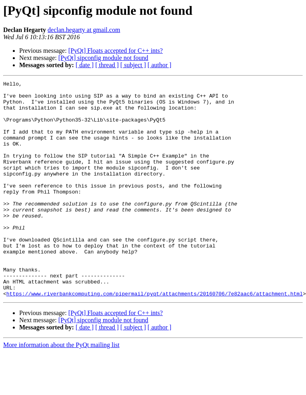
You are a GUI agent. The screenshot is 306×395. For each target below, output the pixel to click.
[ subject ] (133, 65)
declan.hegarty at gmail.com (84, 29)
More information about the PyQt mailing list (61, 388)
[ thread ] (107, 65)
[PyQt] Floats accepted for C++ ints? (115, 50)
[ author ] (160, 65)
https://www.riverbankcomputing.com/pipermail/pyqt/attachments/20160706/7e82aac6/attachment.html (154, 336)
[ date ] (85, 65)
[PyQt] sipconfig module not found (103, 57)
